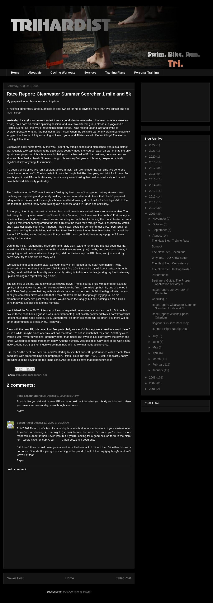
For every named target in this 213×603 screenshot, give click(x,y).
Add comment (17, 469)
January (158, 370)
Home (15, 72)
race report (34, 374)
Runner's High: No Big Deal (170, 328)
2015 (152, 179)
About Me (35, 72)
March (156, 359)
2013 (152, 191)
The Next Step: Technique (168, 252)
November (159, 218)
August (157, 235)
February (158, 364)
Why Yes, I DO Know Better (170, 257)
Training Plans (115, 72)
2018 (152, 162)
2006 (152, 388)
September (159, 230)
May (155, 347)
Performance (160, 275)
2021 (152, 150)
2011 (152, 202)
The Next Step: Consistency (170, 263)
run (45, 374)
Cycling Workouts (63, 72)
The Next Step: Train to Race (171, 240)
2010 (152, 207)
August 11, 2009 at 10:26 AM (51, 422)
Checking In (159, 299)
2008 (152, 377)
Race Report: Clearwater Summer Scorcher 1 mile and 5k (174, 306)
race (24, 374)
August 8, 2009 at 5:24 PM (63, 395)
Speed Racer (25, 422)
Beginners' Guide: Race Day (170, 323)
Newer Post (15, 578)
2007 (152, 383)
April (155, 353)
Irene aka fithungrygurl (31, 395)
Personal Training (146, 72)
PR (18, 374)
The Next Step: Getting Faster (171, 269)
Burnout (157, 246)
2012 (152, 196)
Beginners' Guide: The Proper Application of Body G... (171, 282)
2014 (152, 185)
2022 (152, 145)
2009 (152, 213)
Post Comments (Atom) (77, 591)
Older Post (123, 578)
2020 (152, 156)
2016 (152, 173)
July (155, 336)
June (156, 341)
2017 (152, 168)
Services (90, 72)
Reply (20, 410)
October (158, 224)
